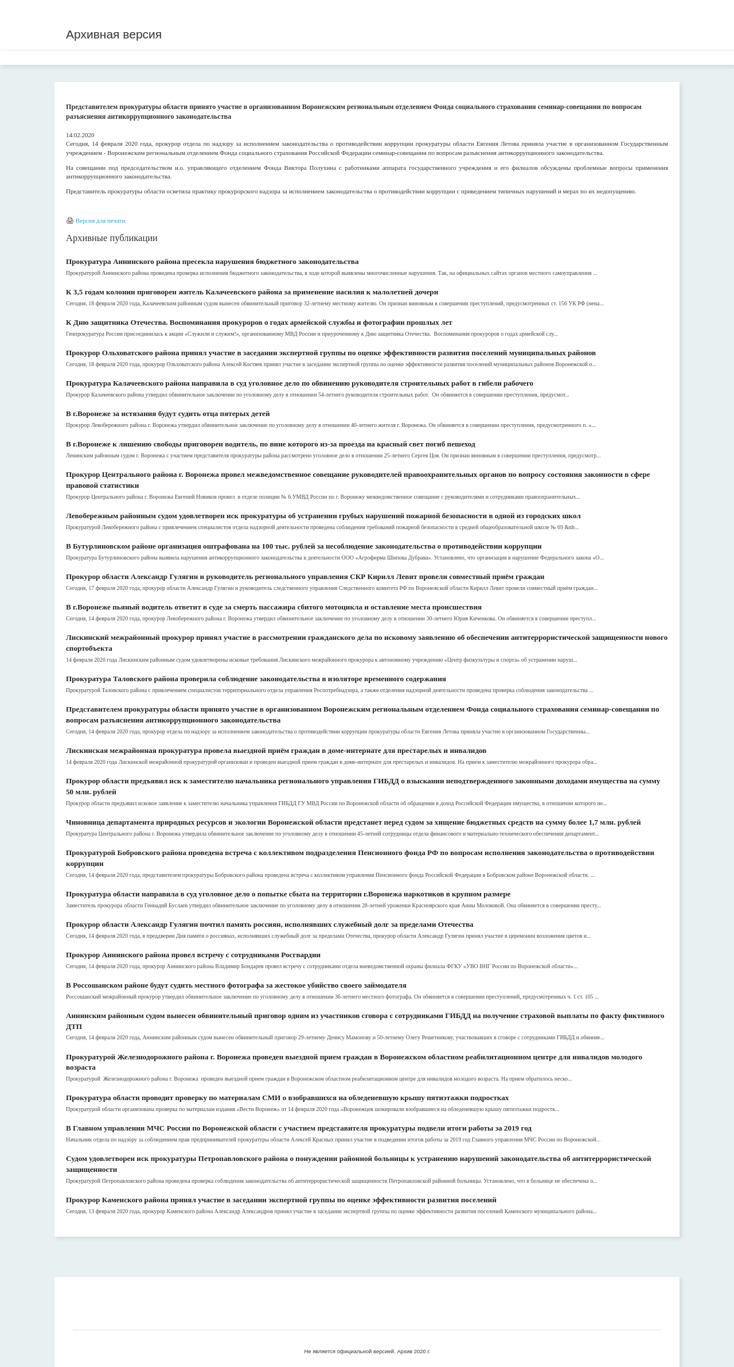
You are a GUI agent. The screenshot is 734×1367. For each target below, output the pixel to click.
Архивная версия (114, 34)
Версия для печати (101, 220)
